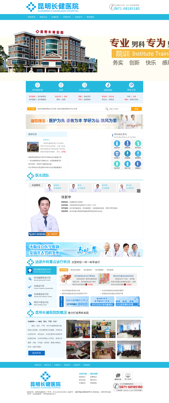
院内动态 (82, 380)
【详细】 (90, 284)
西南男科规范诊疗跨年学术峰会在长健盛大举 (45, 157)
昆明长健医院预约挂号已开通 (67, 109)
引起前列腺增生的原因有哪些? (113, 290)
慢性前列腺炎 (76, 270)
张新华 (66, 197)
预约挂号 (93, 380)
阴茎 (58, 99)
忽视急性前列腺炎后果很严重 (112, 293)
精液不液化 (134, 99)
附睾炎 (111, 99)
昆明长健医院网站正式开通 (47, 109)
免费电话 (93, 377)
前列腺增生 (42, 96)
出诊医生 (36, 185)
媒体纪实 (32, 134)
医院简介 (46, 140)
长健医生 (55, 17)
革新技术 (67, 17)
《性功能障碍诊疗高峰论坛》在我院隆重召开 (45, 161)
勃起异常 (87, 96)
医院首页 (31, 17)
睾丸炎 (104, 99)
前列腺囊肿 (42, 99)
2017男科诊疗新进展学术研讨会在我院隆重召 (45, 167)
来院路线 (90, 17)
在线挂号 (78, 17)
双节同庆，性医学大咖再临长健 (40, 164)
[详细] (63, 152)
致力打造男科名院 (57, 312)
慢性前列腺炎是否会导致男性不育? (74, 293)
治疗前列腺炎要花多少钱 (71, 290)
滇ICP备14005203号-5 (83, 392)
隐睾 (63, 99)
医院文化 (43, 17)
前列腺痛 (32, 99)
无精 (128, 96)
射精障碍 (87, 99)
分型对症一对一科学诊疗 (63, 262)
